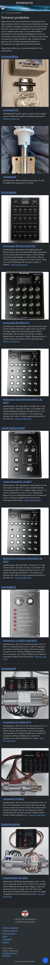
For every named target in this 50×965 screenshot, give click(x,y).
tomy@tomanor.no (9, 953)
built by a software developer (25, 961)
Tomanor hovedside (10, 928)
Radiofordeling (10, 824)
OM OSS (5, 942)
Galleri (5, 936)
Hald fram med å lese (11, 119)
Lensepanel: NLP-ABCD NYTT (17, 722)
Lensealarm (8, 587)
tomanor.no (24, 3)
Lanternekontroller (13, 428)
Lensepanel (8, 668)
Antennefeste (9, 56)
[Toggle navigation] (46, 8)
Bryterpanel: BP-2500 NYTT (16, 322)
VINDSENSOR (9, 176)
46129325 (25, 8)
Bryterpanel (8, 192)
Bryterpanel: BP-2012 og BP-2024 (19, 246)
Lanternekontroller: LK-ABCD (17, 481)
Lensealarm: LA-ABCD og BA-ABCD (20, 640)
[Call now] (45, 960)
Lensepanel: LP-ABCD (13, 798)
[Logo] (3, 8)
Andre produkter (8, 933)
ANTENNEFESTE (10, 110)
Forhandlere (7, 939)
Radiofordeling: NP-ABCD (15, 877)
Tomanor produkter (10, 931)
